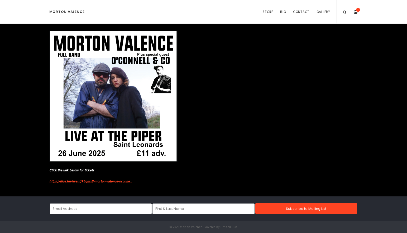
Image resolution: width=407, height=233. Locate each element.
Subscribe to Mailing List (306, 208)
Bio (283, 12)
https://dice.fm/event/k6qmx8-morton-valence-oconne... (90, 181)
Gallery (323, 12)
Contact (301, 12)
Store (268, 12)
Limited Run (229, 227)
